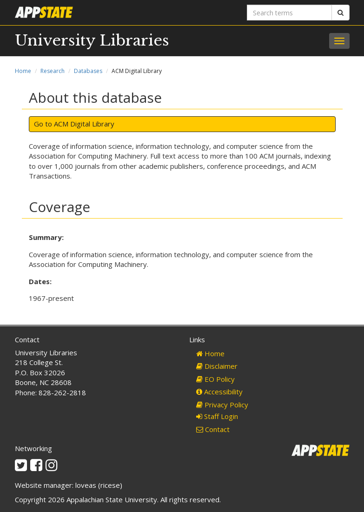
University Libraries (92, 40)
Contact (213, 429)
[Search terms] (289, 12)
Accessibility (219, 391)
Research (52, 71)
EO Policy (215, 379)
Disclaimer (217, 366)
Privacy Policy (222, 404)
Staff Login (217, 416)
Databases (88, 71)
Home (23, 71)
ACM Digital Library (84, 123)
